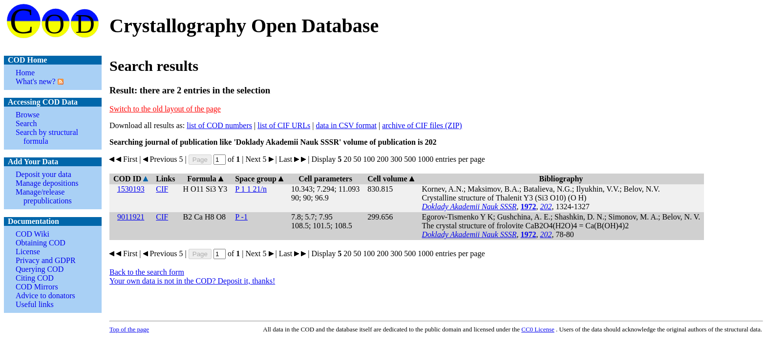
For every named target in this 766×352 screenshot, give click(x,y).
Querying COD (40, 269)
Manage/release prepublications (44, 196)
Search (26, 123)
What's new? (36, 81)
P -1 (241, 217)
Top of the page (129, 329)
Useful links (35, 304)
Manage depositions (47, 183)
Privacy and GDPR (46, 260)
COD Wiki (32, 234)
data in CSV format (346, 125)
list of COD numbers (219, 125)
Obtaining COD (40, 243)
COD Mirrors (37, 287)
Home (25, 72)
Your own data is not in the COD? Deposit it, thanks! (192, 281)
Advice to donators (45, 295)
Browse (28, 114)
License (28, 251)
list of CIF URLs (283, 125)
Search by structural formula (47, 136)
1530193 (131, 189)
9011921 (130, 217)
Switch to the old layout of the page (165, 109)
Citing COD (35, 278)
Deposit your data (43, 174)
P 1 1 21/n (251, 189)
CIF (162, 189)
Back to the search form (146, 272)
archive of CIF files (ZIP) (422, 125)
